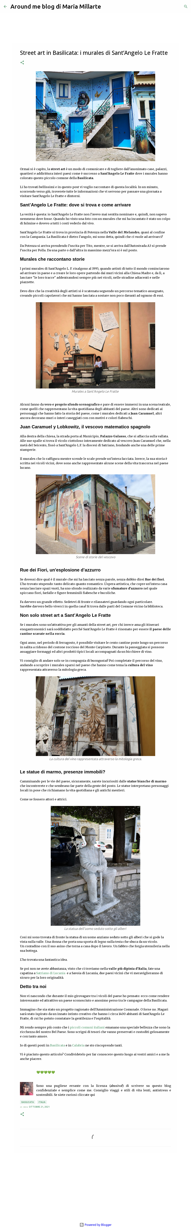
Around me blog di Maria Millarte (55, 6)
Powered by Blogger (95, 1224)
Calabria (78, 1045)
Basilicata (57, 1045)
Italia (42, 1102)
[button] (22, 62)
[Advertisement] (95, 1184)
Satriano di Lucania (50, 973)
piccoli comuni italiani (87, 1027)
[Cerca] (186, 6)
